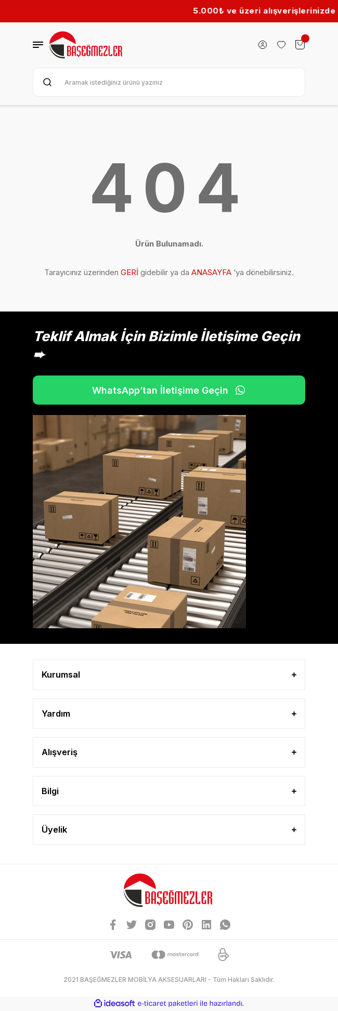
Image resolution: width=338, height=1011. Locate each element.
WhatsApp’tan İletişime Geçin (169, 390)
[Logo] (86, 45)
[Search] (169, 82)
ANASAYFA (211, 272)
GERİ (129, 272)
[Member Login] (262, 44)
